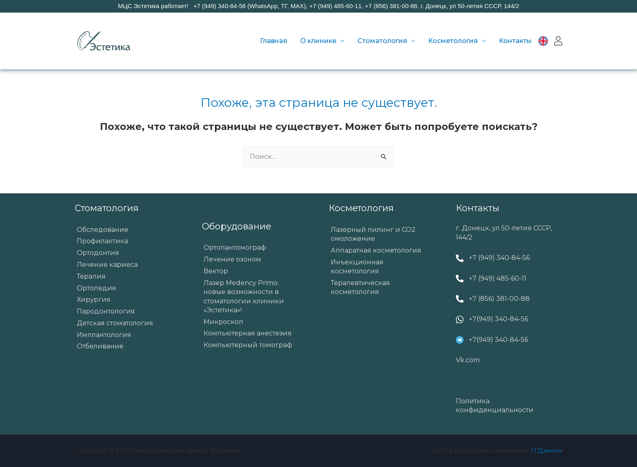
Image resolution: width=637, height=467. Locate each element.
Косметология (453, 41)
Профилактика (102, 241)
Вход (558, 41)
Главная (273, 41)
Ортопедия (96, 288)
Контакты (515, 41)
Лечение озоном (232, 259)
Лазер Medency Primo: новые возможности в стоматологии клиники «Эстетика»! (244, 296)
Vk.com (468, 360)
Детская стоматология (115, 323)
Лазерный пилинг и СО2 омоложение (373, 234)
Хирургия (93, 299)
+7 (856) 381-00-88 (499, 299)
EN (547, 41)
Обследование (102, 230)
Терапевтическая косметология (360, 287)
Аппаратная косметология (376, 250)
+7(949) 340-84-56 (498, 319)
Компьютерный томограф (248, 345)
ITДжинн (546, 450)
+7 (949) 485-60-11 (497, 278)
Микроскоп (223, 322)
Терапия (91, 276)
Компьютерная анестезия (248, 333)
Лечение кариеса (107, 264)
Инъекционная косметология (357, 266)
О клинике (318, 41)
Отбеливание (100, 346)
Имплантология (104, 335)
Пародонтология (106, 311)
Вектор (216, 271)
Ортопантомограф (235, 247)
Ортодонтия (98, 253)
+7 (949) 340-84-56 (499, 258)
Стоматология (382, 41)
